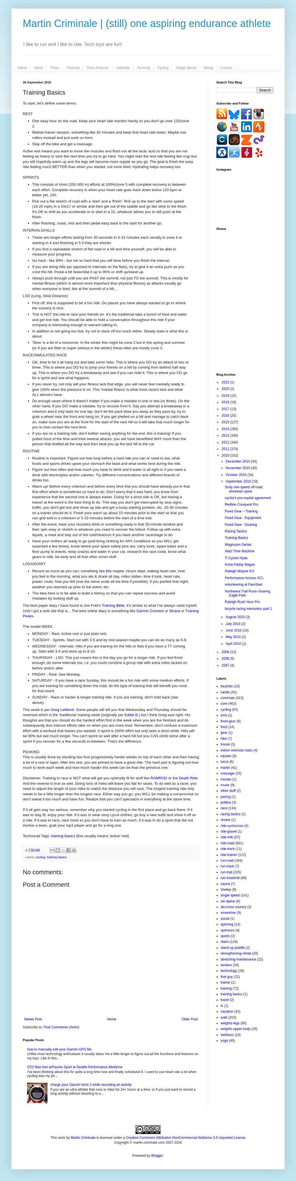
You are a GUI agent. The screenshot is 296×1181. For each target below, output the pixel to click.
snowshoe (228, 913)
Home (22, 68)
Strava (174, 611)
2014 (226, 429)
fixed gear (228, 721)
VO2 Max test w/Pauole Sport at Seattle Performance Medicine (74, 1067)
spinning (227, 924)
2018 (226, 402)
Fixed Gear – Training (241, 511)
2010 (226, 455)
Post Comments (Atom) (61, 1027)
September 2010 (239, 481)
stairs (225, 942)
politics (226, 802)
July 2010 (233, 624)
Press (54, 68)
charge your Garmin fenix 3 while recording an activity (90, 1085)
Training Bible (113, 605)
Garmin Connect (150, 611)
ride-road (227, 843)
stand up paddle (233, 948)
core (224, 704)
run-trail (226, 872)
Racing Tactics (236, 531)
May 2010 (234, 637)
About (38, 68)
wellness (227, 1035)
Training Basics (236, 538)
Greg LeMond (62, 710)
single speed (230, 895)
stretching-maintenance (238, 959)
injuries (226, 756)
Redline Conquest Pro (241, 504)
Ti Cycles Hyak (236, 558)
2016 (226, 416)
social (225, 919)
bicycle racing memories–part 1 (248, 609)
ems (224, 715)
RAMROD (159, 778)
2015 (226, 422)
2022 (226, 382)
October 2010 (236, 475)
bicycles (227, 686)
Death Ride (188, 778)
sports (225, 936)
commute (228, 698)
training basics (63, 836)
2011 (226, 449)
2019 (226, 396)
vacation (227, 1012)
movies (226, 779)
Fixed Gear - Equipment (243, 518)
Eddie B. (132, 715)
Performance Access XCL (244, 578)
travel (225, 1000)
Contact (226, 68)
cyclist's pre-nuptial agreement (248, 498)
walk (224, 1017)
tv (222, 1006)
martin (225, 768)
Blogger (157, 1156)
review (226, 820)
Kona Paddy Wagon (240, 565)
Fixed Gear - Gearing (241, 525)
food (224, 727)
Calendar (123, 68)
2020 (226, 389)
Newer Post (33, 1019)
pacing (226, 797)
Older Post (190, 1019)
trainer (225, 982)
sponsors (228, 930)
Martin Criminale (83, 1138)
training (226, 988)
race (224, 808)
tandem (226, 965)
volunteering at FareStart (243, 585)
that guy (227, 977)
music (225, 785)
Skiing (208, 68)
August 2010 (236, 617)
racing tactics (230, 814)
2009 (226, 652)
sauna (225, 884)
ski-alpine (228, 901)
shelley (226, 890)
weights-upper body (235, 1029)
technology (229, 971)
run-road (227, 861)
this (109, 571)
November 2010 (238, 468)
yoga (224, 1041)
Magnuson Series (238, 545)
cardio (225, 692)
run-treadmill (230, 878)
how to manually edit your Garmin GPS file (59, 1049)
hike (224, 739)
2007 (226, 665)
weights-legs (230, 1023)
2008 (226, 659)
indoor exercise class (236, 750)
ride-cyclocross (232, 826)
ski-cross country (233, 907)
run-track (227, 866)
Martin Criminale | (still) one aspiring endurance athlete (147, 23)
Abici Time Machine (239, 551)
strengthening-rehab (236, 953)
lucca (225, 762)
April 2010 (234, 644)
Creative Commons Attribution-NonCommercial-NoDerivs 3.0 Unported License (185, 1138)
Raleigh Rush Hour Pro (242, 602)
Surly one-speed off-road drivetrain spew (243, 489)
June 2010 (234, 630)
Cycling (162, 68)
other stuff (228, 791)
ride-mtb (227, 837)
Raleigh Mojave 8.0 (239, 571)
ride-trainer (229, 855)
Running (143, 68)
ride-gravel (229, 831)
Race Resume (97, 68)
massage (228, 773)
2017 (226, 409)
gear (224, 733)
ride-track (228, 849)
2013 (226, 436)
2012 (226, 442)
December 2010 (238, 461)
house (225, 744)
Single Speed (186, 68)
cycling (40, 857)
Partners (73, 68)
